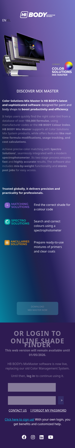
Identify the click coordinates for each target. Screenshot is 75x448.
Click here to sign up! (19, 419)
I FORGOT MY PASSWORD (48, 410)
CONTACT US (18, 410)
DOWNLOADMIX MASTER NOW (37, 308)
